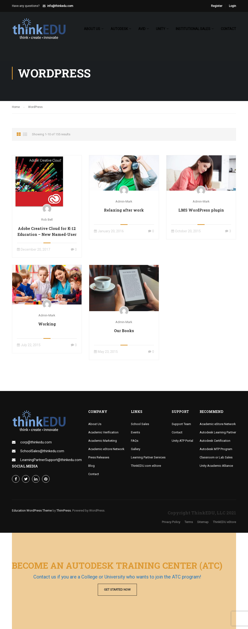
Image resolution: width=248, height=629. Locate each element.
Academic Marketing (102, 440)
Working (47, 323)
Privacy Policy (171, 522)
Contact (228, 29)
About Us (94, 424)
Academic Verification (103, 432)
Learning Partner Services (148, 457)
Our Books (124, 330)
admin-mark (123, 201)
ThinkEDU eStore (224, 522)
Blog (91, 465)
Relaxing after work (124, 210)
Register (216, 6)
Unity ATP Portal (182, 440)
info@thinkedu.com (60, 6)
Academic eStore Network (106, 449)
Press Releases (98, 457)
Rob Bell (47, 219)
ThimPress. (64, 510)
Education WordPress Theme (32, 510)
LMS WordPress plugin (201, 210)
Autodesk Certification (215, 440)
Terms (189, 522)
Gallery (135, 449)
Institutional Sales (193, 29)
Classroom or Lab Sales (216, 457)
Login (232, 6)
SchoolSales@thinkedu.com (42, 451)
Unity (160, 29)
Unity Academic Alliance (216, 465)
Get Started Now (117, 589)
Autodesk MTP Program (216, 449)
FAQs (134, 440)
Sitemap (203, 522)
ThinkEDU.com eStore (146, 465)
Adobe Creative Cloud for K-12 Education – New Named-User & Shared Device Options (47, 234)
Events (135, 432)
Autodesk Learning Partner (218, 432)
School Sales (140, 424)
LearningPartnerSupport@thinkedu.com (51, 460)
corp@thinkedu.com (36, 442)
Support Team (181, 424)
